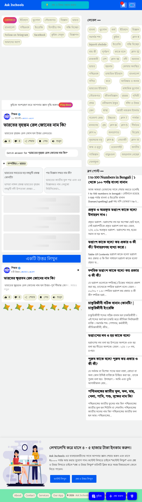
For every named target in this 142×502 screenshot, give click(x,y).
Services (44, 495)
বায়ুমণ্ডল (110, 154)
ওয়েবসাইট (116, 147)
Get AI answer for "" (37, 152)
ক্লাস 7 (124, 117)
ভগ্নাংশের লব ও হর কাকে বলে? (109, 336)
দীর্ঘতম (135, 125)
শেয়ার (29, 141)
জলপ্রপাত (114, 132)
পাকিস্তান (93, 154)
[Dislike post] (17, 141)
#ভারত (24, 272)
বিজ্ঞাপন (74, 34)
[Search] (65, 5)
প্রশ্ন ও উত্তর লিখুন (84, 478)
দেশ (105, 59)
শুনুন (56, 141)
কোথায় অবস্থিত (131, 66)
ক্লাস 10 (115, 59)
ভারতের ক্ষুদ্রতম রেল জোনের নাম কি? (29, 278)
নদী (125, 59)
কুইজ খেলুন (57, 34)
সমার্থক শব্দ (94, 37)
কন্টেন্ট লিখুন (60, 478)
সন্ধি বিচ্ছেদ (72, 27)
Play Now (65, 104)
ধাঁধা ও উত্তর (132, 103)
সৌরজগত (94, 95)
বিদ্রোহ (135, 132)
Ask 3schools (14, 5)
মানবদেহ (93, 125)
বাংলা (92, 29)
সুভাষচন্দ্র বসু (95, 139)
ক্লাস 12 (135, 51)
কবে (108, 81)
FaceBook (39, 35)
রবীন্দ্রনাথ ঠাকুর (110, 103)
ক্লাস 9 (135, 37)
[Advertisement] (41, 73)
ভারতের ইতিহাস (97, 88)
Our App (58, 495)
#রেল (32, 272)
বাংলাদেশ (134, 73)
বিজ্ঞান (135, 29)
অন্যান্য (135, 59)
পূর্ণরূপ (105, 51)
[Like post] (7, 141)
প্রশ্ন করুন (116, 496)
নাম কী (92, 51)
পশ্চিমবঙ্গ (24, 27)
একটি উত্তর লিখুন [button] (41, 258)
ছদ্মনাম (108, 66)
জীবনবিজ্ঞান (111, 95)
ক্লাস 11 (135, 139)
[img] (123, 5)
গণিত (92, 81)
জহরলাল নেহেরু (130, 154)
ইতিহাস (124, 29)
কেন (91, 110)
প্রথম (91, 103)
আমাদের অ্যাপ (12, 42)
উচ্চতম (111, 117)
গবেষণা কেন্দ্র (96, 117)
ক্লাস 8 (113, 125)
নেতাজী (122, 139)
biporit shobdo (98, 44)
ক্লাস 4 (92, 132)
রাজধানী (93, 59)
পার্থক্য (135, 117)
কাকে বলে (120, 51)
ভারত (92, 66)
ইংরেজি (39, 27)
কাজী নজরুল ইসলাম (128, 110)
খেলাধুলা (93, 161)
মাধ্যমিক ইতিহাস (113, 73)
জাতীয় (135, 147)
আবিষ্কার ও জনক (130, 81)
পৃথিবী (136, 95)
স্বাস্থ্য (105, 110)
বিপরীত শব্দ (54, 27)
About (17, 495)
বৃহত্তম (125, 95)
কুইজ (116, 37)
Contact (30, 495)
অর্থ (113, 29)
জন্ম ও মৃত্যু (95, 147)
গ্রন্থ (104, 125)
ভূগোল (103, 29)
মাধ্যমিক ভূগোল (131, 88)
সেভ (43, 141)
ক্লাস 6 (110, 139)
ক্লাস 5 (124, 125)
